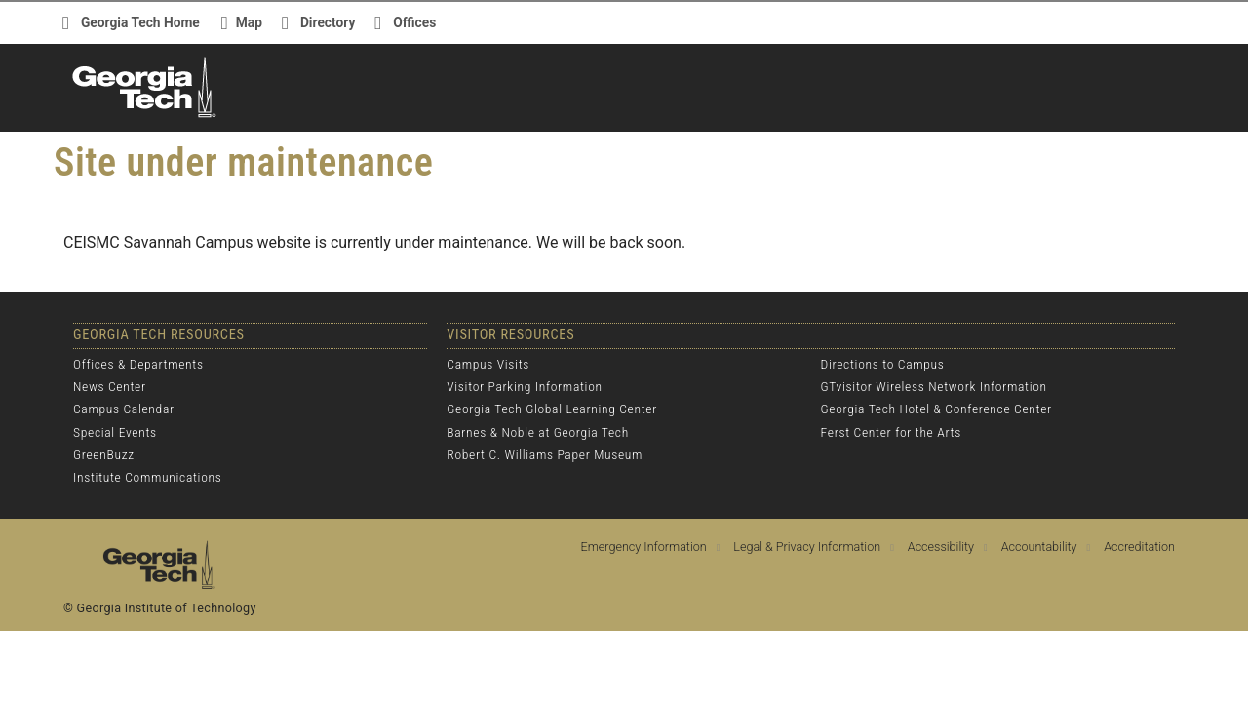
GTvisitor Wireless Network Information (934, 386)
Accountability (1039, 546)
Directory (327, 22)
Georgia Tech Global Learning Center (552, 408)
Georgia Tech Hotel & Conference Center (936, 408)
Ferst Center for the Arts (891, 432)
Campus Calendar (124, 408)
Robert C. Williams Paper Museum (545, 454)
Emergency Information (644, 546)
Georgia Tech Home (140, 22)
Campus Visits (488, 363)
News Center (109, 386)
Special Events (115, 432)
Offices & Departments (138, 363)
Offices (414, 22)
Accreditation (1139, 546)
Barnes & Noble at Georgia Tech (538, 432)
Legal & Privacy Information (806, 546)
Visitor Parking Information (524, 386)
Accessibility (941, 546)
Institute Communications (147, 477)
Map (249, 22)
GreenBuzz (104, 454)
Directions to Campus (883, 363)
